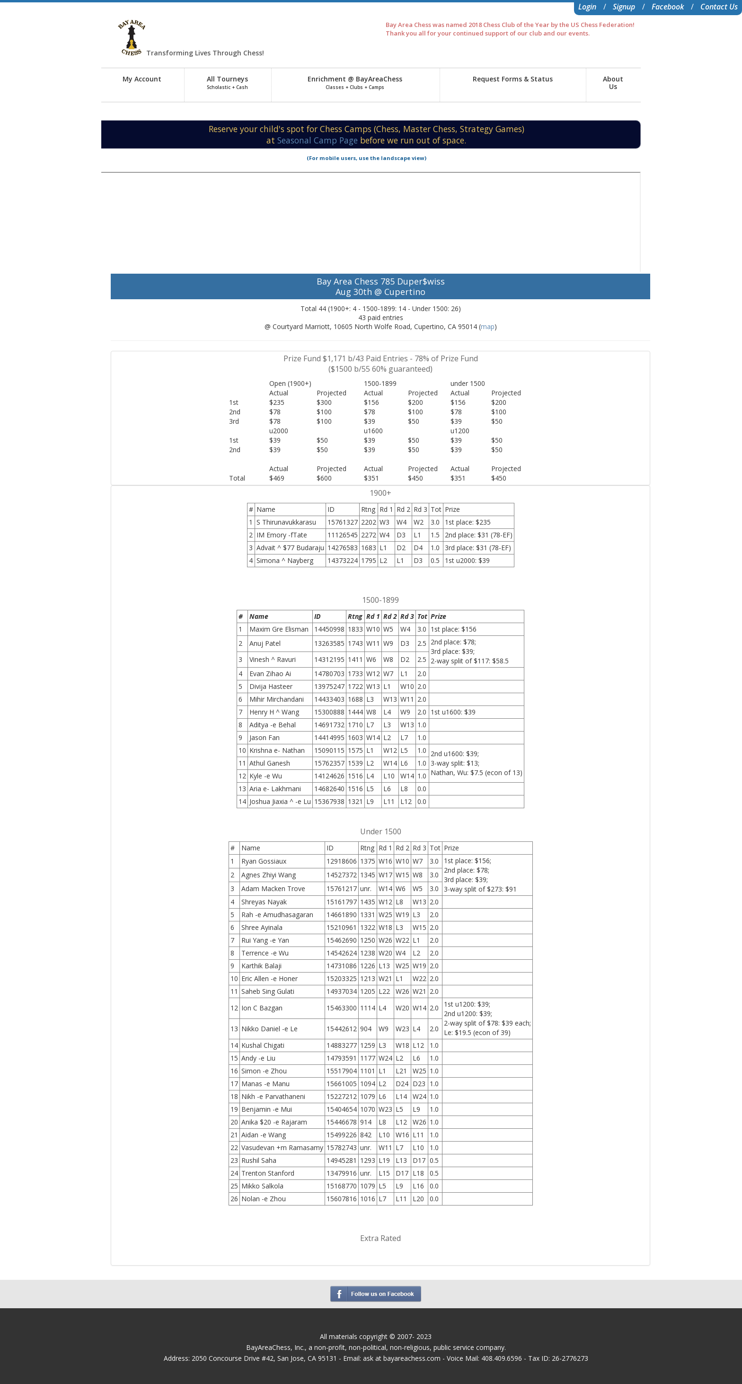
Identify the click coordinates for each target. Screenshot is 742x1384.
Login (587, 6)
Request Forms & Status (513, 78)
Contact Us (719, 6)
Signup (624, 6)
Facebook (668, 6)
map (488, 326)
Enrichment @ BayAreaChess (355, 82)
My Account (142, 78)
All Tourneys (227, 82)
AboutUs (613, 82)
